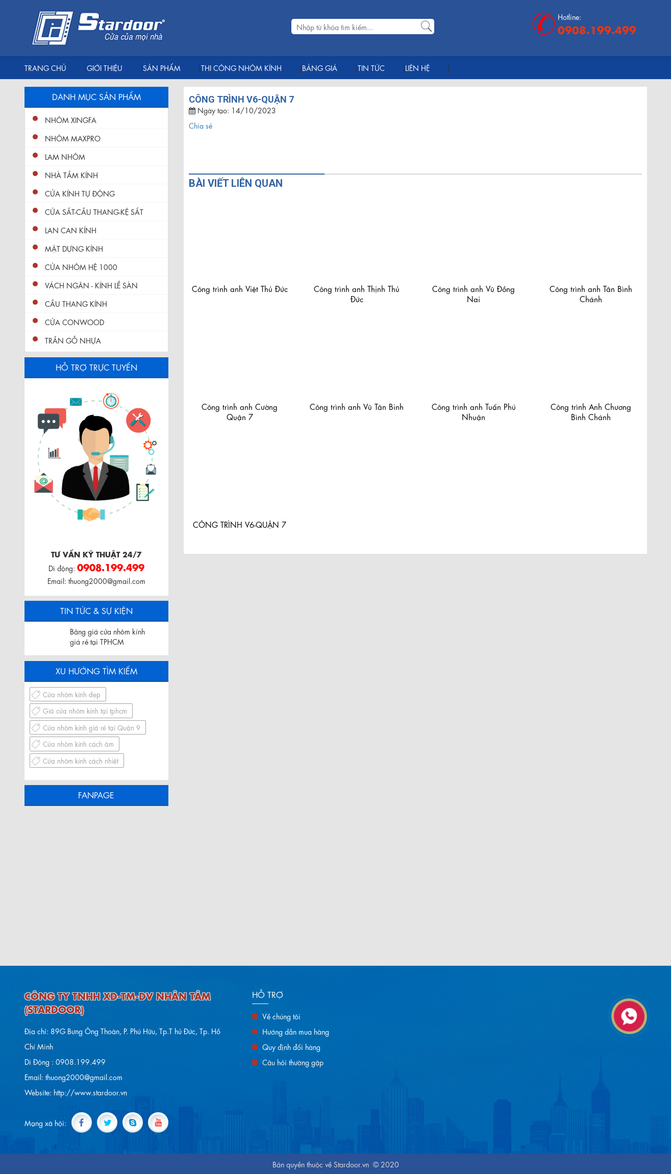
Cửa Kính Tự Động (80, 193)
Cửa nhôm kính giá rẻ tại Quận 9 (91, 727)
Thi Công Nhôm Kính (241, 67)
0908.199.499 (597, 29)
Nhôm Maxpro (73, 137)
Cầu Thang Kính (76, 303)
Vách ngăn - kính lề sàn (91, 284)
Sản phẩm (162, 67)
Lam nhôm (65, 156)
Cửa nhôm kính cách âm (78, 743)
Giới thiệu (104, 67)
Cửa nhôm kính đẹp (72, 694)
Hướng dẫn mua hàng (295, 1031)
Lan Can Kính (70, 229)
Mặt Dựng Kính (74, 248)
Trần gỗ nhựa (73, 340)
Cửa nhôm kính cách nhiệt (80, 760)
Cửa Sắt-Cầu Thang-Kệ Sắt (94, 211)
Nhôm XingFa (70, 119)
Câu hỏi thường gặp (293, 1061)
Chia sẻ (200, 125)
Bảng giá (319, 67)
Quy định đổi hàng (291, 1046)
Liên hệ (417, 67)
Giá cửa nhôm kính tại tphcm (85, 710)
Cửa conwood (74, 321)
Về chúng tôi (281, 1015)
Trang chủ (45, 67)
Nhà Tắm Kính (71, 174)
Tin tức (371, 67)
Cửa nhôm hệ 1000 (81, 266)
